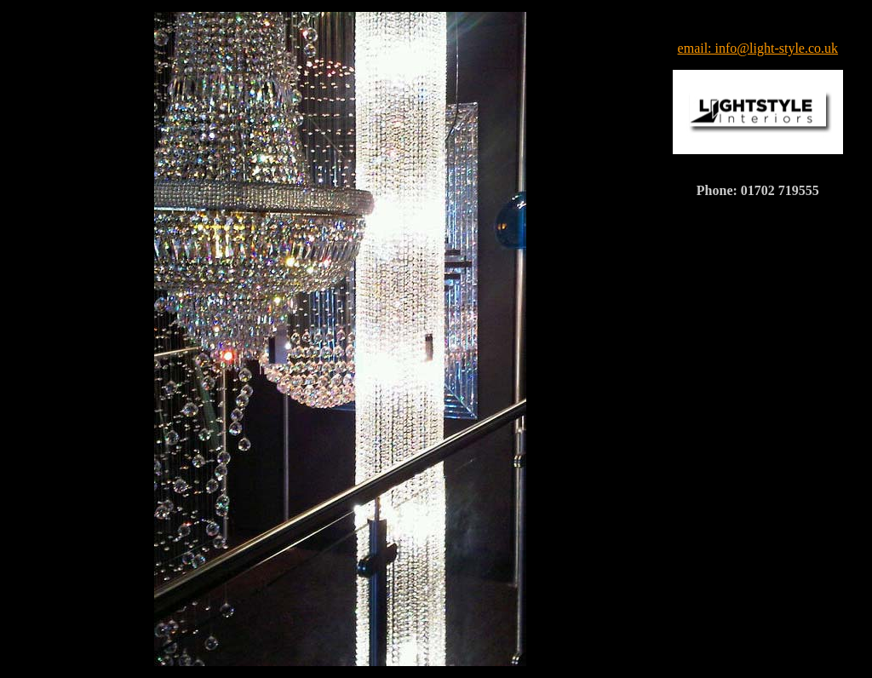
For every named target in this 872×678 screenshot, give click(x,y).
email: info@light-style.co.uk (758, 48)
